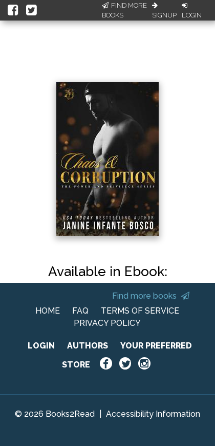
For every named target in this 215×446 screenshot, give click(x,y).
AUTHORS (87, 346)
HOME (47, 311)
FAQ (80, 311)
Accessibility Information (153, 414)
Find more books (150, 296)
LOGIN (41, 346)
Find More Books (124, 11)
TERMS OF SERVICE (140, 311)
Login (192, 11)
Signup (164, 11)
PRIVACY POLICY (107, 323)
